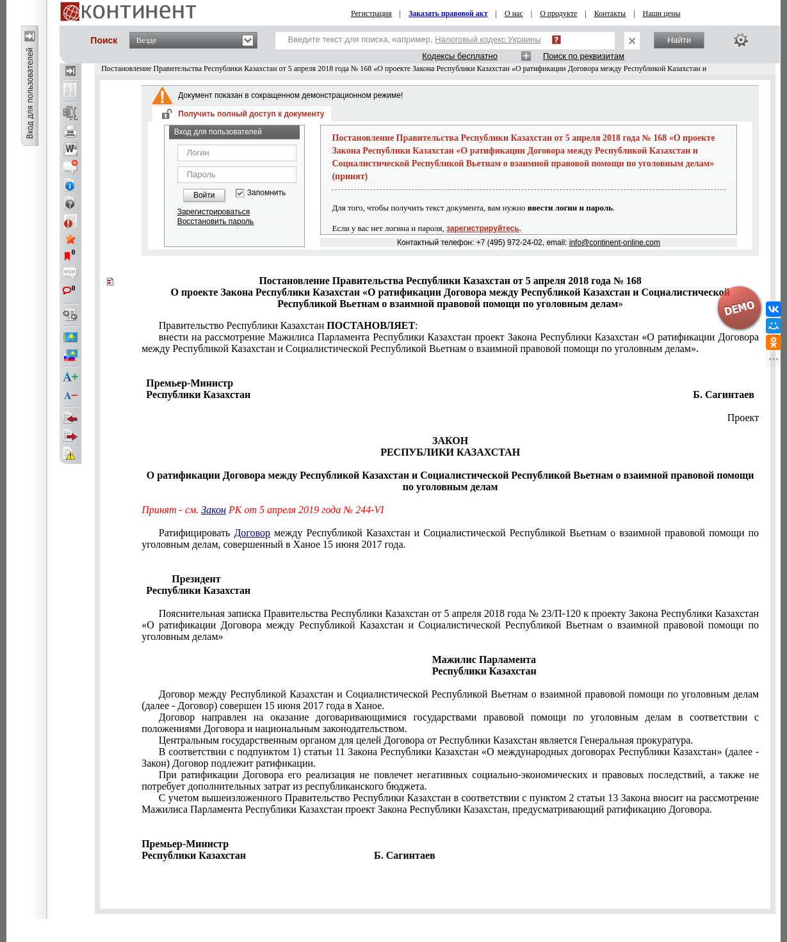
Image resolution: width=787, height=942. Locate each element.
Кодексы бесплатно (460, 56)
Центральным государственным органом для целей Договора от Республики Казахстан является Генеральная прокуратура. (426, 740)
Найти (679, 40)
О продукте (558, 13)
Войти (204, 195)
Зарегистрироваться (213, 211)
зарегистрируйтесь (482, 228)
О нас (514, 13)
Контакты (610, 13)
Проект (743, 417)
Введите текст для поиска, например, (414, 39)
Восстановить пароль (215, 221)
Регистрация (371, 13)
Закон (213, 509)
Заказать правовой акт (448, 13)
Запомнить (266, 193)
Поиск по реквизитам (583, 56)
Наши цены (662, 13)
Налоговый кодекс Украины (488, 39)
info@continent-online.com (614, 242)
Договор (252, 532)
